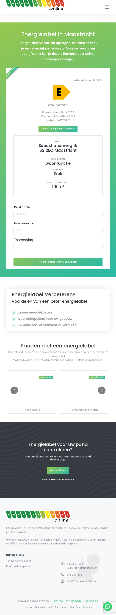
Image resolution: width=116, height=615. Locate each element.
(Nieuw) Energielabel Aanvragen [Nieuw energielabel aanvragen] (58, 128)
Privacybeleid (73, 600)
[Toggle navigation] (107, 7)
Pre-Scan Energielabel (18, 566)
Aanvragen (61, 607)
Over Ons (75, 607)
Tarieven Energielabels (19, 560)
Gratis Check (58, 470)
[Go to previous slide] (14, 390)
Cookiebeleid (91, 600)
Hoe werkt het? (43, 607)
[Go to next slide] (102, 390)
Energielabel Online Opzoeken (58, 261)
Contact (87, 607)
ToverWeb (57, 600)
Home (29, 607)
